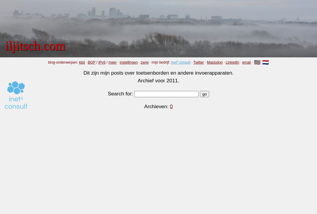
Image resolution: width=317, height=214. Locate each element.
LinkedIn (232, 62)
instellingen (129, 62)
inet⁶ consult (180, 62)
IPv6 (101, 62)
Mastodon (214, 62)
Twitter (198, 62)
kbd (82, 62)
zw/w (145, 62)
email (246, 62)
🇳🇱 (265, 62)
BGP (91, 62)
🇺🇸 (257, 62)
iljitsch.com (35, 46)
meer (112, 62)
